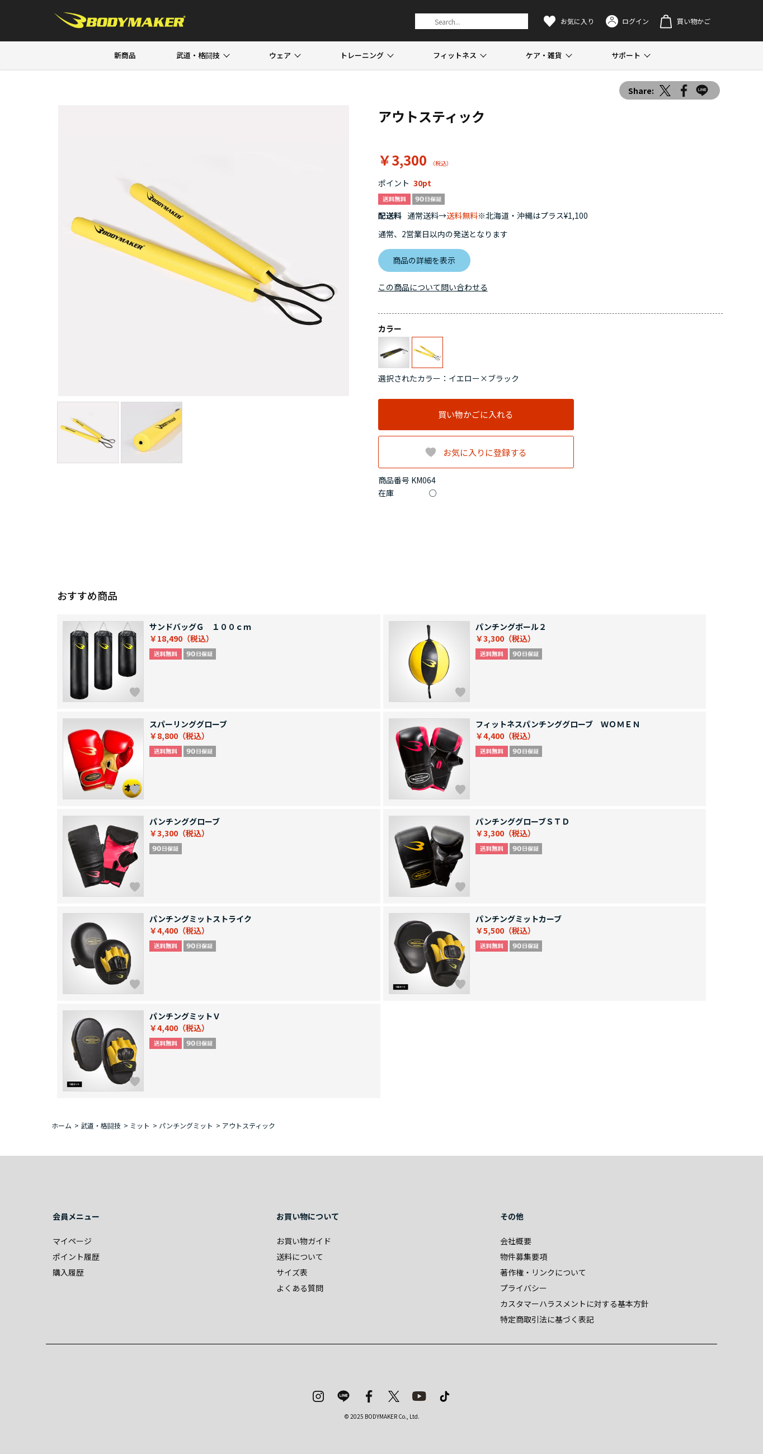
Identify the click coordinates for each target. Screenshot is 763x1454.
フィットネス (455, 55)
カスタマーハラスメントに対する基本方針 (574, 1303)
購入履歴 (68, 1272)
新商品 (125, 55)
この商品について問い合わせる (433, 287)
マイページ (72, 1240)
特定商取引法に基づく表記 (547, 1319)
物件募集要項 (523, 1256)
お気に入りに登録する (485, 452)
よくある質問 (299, 1287)
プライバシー (523, 1287)
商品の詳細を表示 (424, 260)
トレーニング (362, 55)
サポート (625, 55)
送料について (299, 1256)
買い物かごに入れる (476, 414)
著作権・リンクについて (543, 1272)
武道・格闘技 (198, 55)
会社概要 (515, 1240)
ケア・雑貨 (544, 55)
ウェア (280, 55)
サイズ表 (292, 1272)
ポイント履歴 (76, 1256)
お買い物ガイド (303, 1240)
